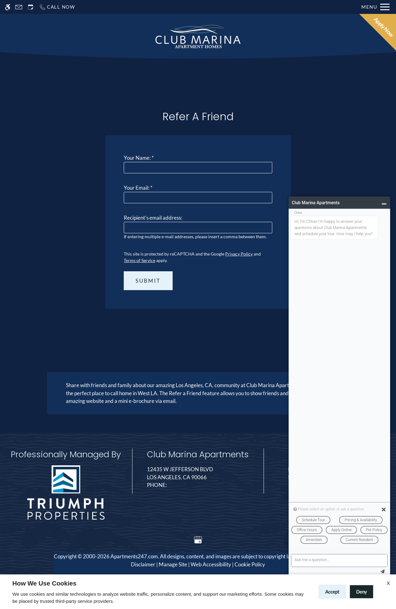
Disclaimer (143, 564)
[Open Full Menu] (375, 7)
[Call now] (57, 7)
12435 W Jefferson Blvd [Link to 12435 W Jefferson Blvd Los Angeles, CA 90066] (198, 473)
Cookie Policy (250, 564)
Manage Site (173, 564)
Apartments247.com (134, 556)
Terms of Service (139, 260)
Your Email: (138, 187)
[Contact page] (18, 7)
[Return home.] (198, 36)
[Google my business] (197, 539)
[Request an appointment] (30, 7)
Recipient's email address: (153, 217)
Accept (332, 591)
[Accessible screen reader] (7, 7)
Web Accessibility (211, 564)
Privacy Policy (239, 253)
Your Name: (139, 157)
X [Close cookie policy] (388, 583)
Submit (148, 280)
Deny (361, 591)
